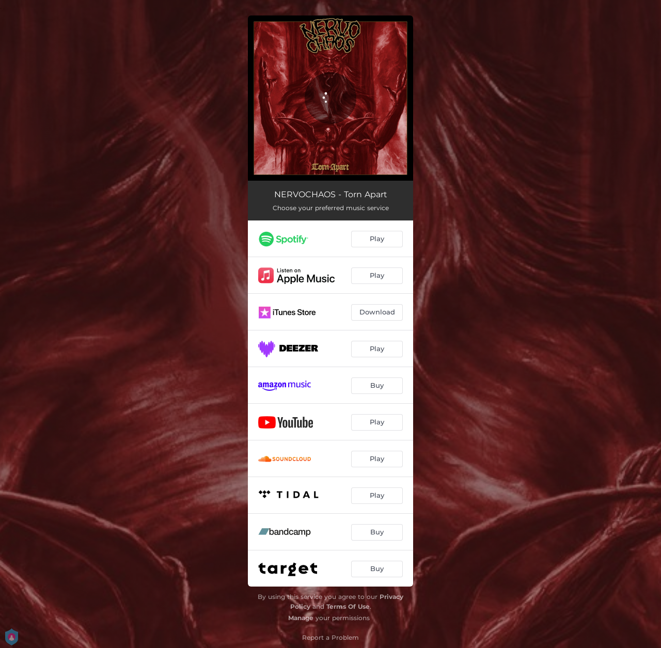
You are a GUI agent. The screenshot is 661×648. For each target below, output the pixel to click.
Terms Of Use (348, 606)
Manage (300, 618)
